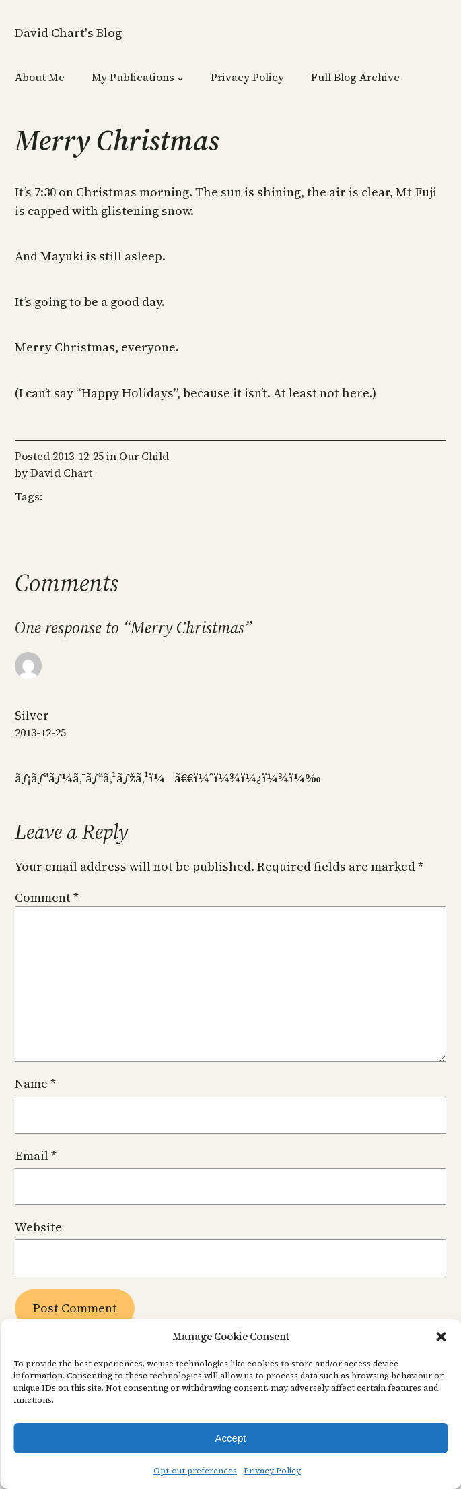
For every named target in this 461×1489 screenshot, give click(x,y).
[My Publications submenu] (180, 78)
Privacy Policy (272, 1470)
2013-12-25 (40, 732)
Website (38, 1227)
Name (35, 1083)
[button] (441, 1336)
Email (36, 1155)
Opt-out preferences (195, 1470)
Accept (230, 1438)
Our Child (144, 456)
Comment (47, 897)
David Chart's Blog (68, 32)
